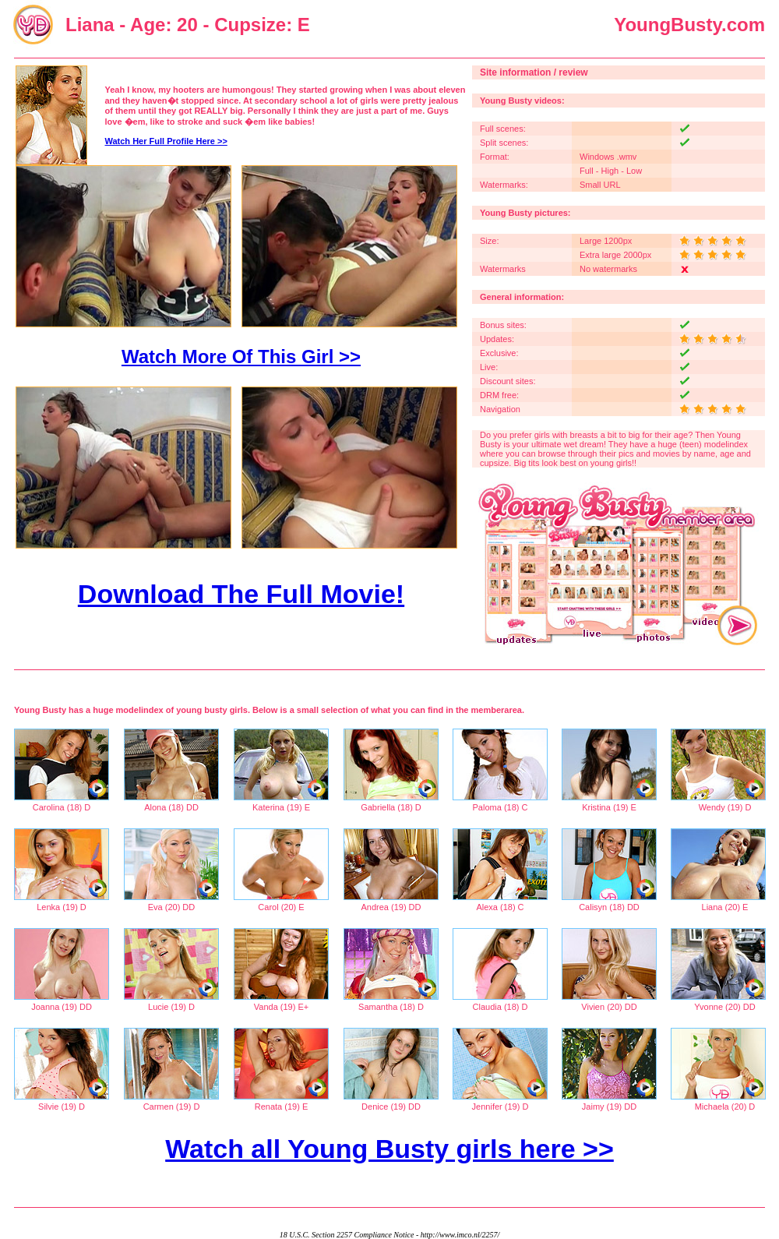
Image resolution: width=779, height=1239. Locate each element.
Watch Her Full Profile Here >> (166, 141)
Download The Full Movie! (241, 594)
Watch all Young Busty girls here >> (389, 1148)
